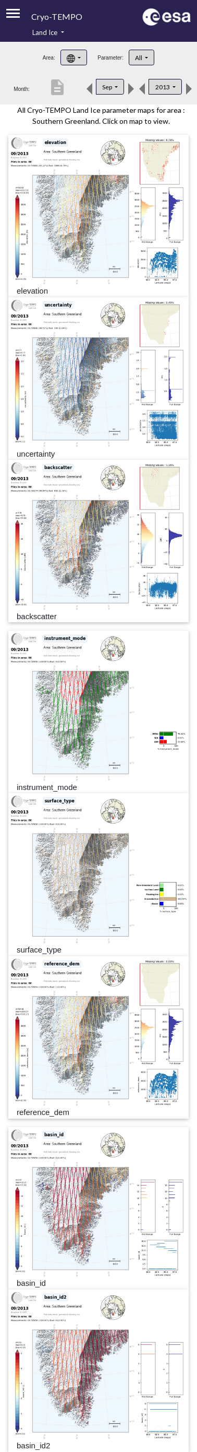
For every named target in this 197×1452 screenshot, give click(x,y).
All (139, 58)
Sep (107, 87)
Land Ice (45, 32)
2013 (163, 87)
